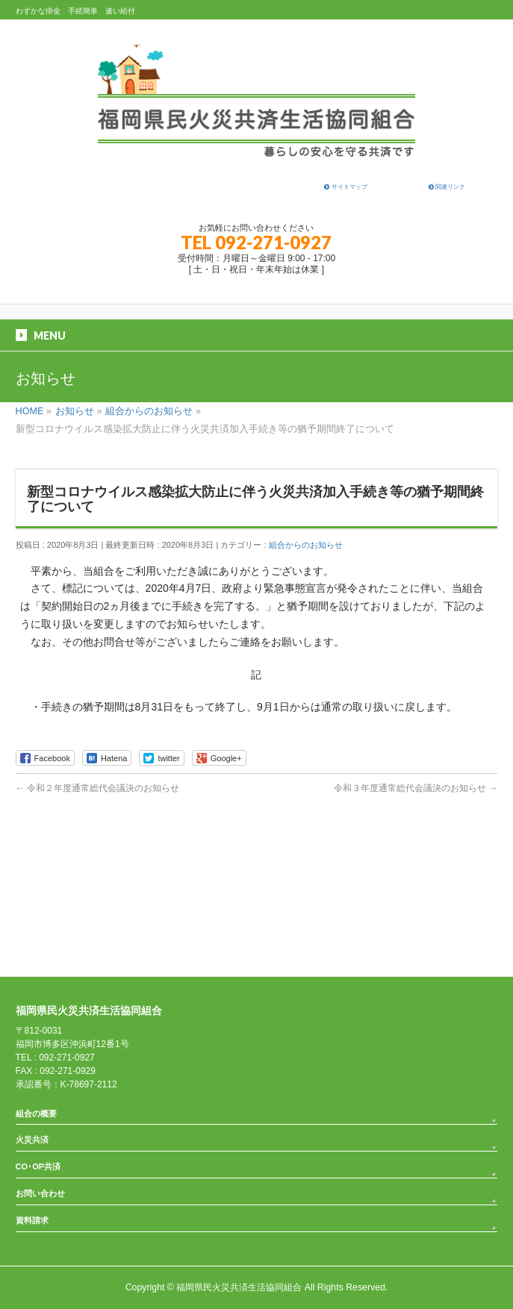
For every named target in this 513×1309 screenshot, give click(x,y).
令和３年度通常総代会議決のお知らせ (415, 788)
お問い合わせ (40, 1193)
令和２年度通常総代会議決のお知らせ (97, 788)
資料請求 (32, 1220)
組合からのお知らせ (306, 544)
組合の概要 (36, 1113)
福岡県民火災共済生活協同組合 (239, 1287)
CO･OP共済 (38, 1166)
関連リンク (447, 186)
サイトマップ (345, 186)
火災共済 (32, 1139)
